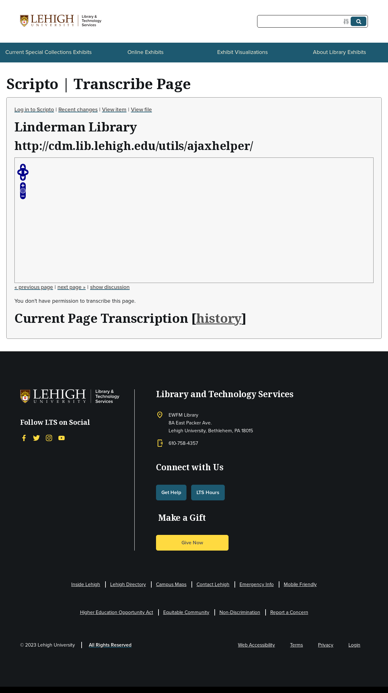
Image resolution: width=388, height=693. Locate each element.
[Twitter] (36, 438)
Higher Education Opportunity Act (116, 612)
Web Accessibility (256, 644)
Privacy (325, 644)
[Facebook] (24, 438)
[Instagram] (49, 438)
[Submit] (358, 21)
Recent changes (78, 109)
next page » (71, 287)
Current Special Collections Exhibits (48, 52)
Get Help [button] (171, 492)
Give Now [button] (192, 542)
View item (114, 109)
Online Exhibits (145, 52)
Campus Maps (171, 584)
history (218, 318)
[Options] (347, 21)
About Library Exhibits (339, 52)
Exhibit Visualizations (242, 52)
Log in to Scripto (34, 109)
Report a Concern (289, 612)
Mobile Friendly (300, 584)
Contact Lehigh (213, 584)
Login (354, 644)
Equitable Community (186, 612)
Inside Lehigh (85, 584)
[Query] (312, 21)
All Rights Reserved (110, 644)
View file (141, 109)
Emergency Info (257, 584)
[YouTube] (61, 438)
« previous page (33, 287)
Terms (296, 644)
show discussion (110, 287)
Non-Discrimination (239, 612)
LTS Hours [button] (208, 492)
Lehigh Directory (128, 584)
